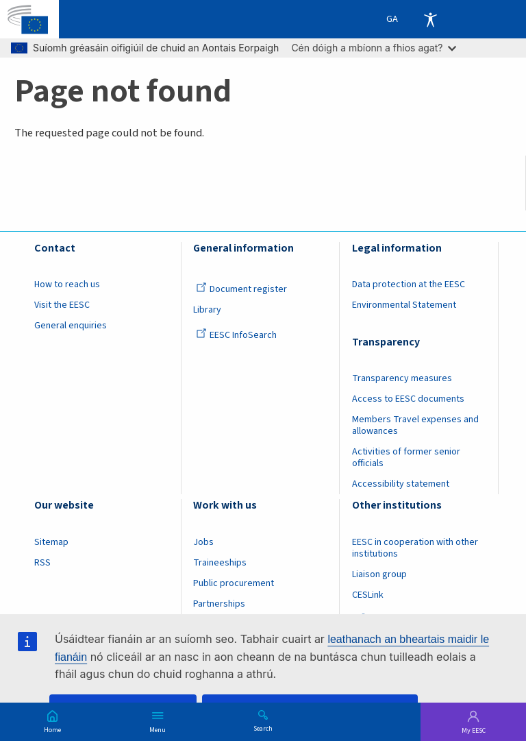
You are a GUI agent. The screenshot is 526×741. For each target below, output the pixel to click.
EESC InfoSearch (236, 335)
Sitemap (51, 542)
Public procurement (233, 583)
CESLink (368, 595)
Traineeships (220, 563)
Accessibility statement (400, 484)
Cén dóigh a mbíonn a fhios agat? (373, 47)
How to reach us (67, 284)
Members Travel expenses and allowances (415, 425)
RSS (42, 563)
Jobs (203, 542)
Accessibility (430, 19)
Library (207, 310)
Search (263, 728)
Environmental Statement (404, 305)
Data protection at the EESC (408, 284)
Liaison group (379, 574)
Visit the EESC (62, 305)
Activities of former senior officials (406, 457)
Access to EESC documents (408, 399)
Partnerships (219, 604)
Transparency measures (402, 378)
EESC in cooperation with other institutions (415, 548)
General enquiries (70, 325)
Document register (241, 289)
